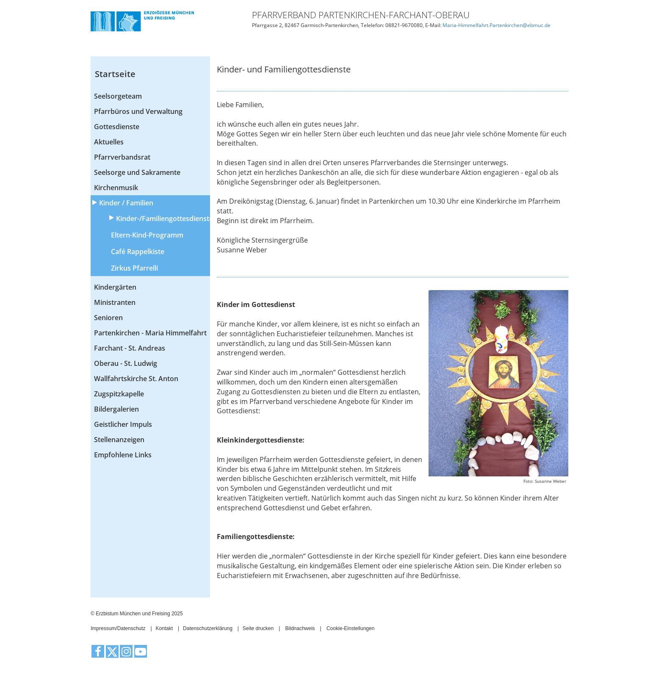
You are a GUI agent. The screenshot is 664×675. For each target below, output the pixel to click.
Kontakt (164, 628)
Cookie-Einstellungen (350, 628)
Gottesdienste (116, 126)
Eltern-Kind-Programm (147, 235)
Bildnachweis (300, 628)
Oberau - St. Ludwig (125, 363)
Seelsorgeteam (118, 96)
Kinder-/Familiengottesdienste (163, 218)
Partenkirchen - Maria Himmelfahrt (150, 333)
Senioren (108, 317)
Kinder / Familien (126, 202)
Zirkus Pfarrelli (134, 268)
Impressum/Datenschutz (118, 628)
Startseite (115, 74)
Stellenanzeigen (119, 439)
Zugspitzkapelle (119, 393)
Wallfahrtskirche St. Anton (136, 378)
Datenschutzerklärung (207, 628)
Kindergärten (115, 287)
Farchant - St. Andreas (129, 348)
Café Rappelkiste (137, 251)
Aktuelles (109, 142)
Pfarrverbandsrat (122, 157)
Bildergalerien (116, 409)
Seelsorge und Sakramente (137, 172)
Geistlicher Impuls (123, 424)
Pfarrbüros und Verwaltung (138, 111)
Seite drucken (258, 628)
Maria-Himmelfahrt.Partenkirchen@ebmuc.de (497, 25)
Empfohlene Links (123, 454)
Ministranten (115, 302)
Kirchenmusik (116, 187)
